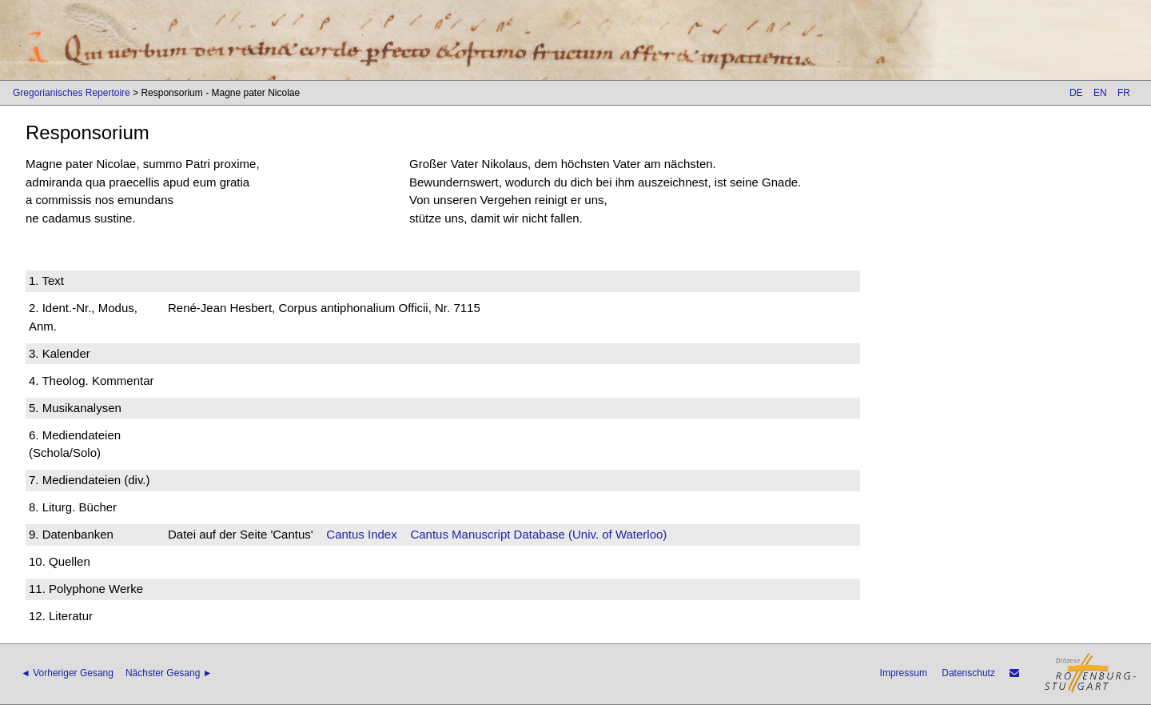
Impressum (903, 673)
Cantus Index (361, 534)
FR (1123, 92)
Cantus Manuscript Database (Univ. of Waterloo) (538, 534)
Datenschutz (968, 673)
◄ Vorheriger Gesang (67, 673)
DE (1076, 92)
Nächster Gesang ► (169, 673)
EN (1100, 92)
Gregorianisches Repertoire (71, 92)
